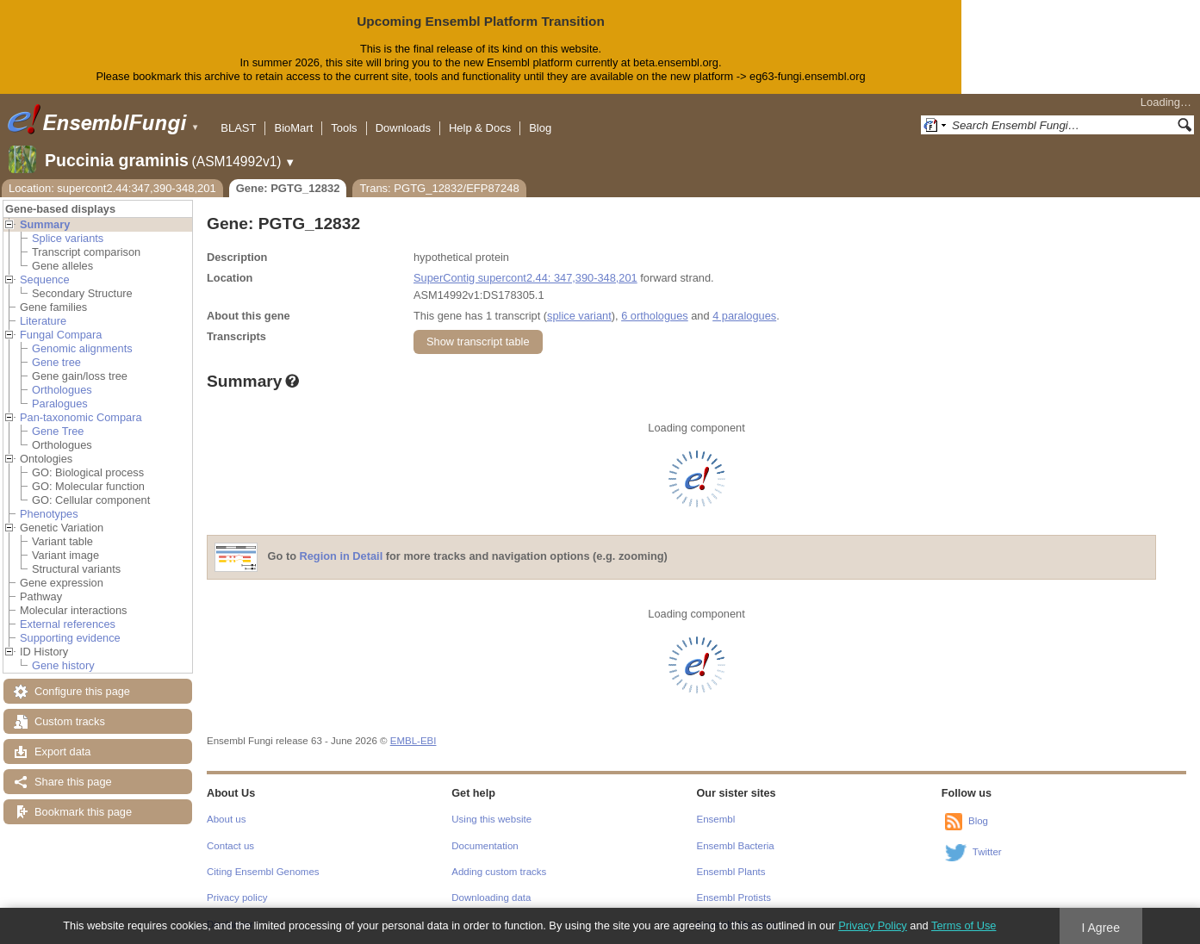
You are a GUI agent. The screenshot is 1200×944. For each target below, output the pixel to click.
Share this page (73, 781)
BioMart (293, 127)
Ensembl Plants (731, 871)
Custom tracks (69, 721)
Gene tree (56, 362)
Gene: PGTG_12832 (288, 188)
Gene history (63, 665)
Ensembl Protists (734, 897)
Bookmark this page (83, 811)
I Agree (1100, 928)
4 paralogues (744, 315)
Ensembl (716, 819)
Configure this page (82, 691)
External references (67, 624)
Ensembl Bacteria (735, 846)
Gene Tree (58, 431)
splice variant (579, 315)
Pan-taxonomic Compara (81, 417)
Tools (344, 127)
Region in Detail (341, 556)
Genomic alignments (82, 348)
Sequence (45, 279)
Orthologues (62, 389)
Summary (45, 224)
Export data (62, 751)
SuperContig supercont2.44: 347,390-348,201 (525, 277)
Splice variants (67, 238)
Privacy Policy (872, 925)
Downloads (403, 127)
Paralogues (60, 403)
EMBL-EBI (413, 741)
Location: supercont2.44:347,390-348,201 (112, 188)
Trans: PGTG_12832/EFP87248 (439, 188)
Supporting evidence (70, 637)
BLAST (238, 127)
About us (226, 819)
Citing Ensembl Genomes (263, 871)
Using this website (491, 819)
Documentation (484, 846)
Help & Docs (480, 127)
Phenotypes (49, 513)
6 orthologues (654, 315)
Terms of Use (963, 925)
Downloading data (491, 897)
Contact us (230, 846)
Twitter (987, 852)
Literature (43, 320)
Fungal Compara (61, 334)
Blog (540, 127)
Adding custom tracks (498, 871)
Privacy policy (237, 897)
